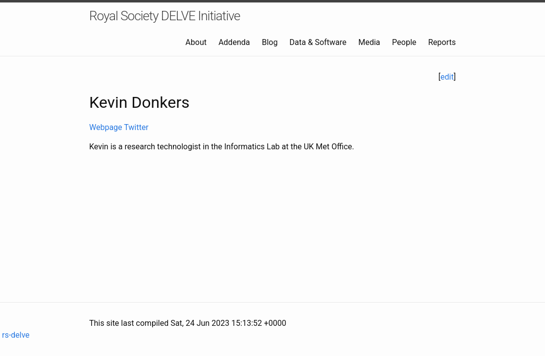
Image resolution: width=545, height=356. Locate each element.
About (196, 42)
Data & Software (317, 42)
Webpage (105, 127)
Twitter (136, 127)
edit (447, 77)
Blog (269, 42)
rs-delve (15, 335)
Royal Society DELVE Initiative (164, 15)
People (404, 42)
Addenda (234, 42)
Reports (442, 42)
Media (369, 42)
